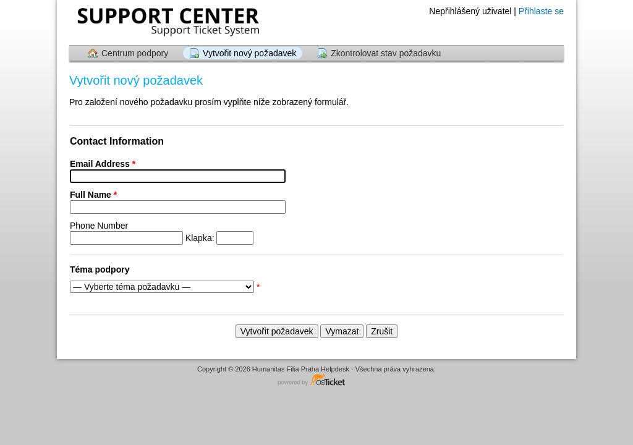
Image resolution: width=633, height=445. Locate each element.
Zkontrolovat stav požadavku (386, 53)
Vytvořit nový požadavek (249, 53)
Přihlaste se (541, 11)
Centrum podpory (134, 53)
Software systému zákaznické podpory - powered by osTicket (316, 380)
